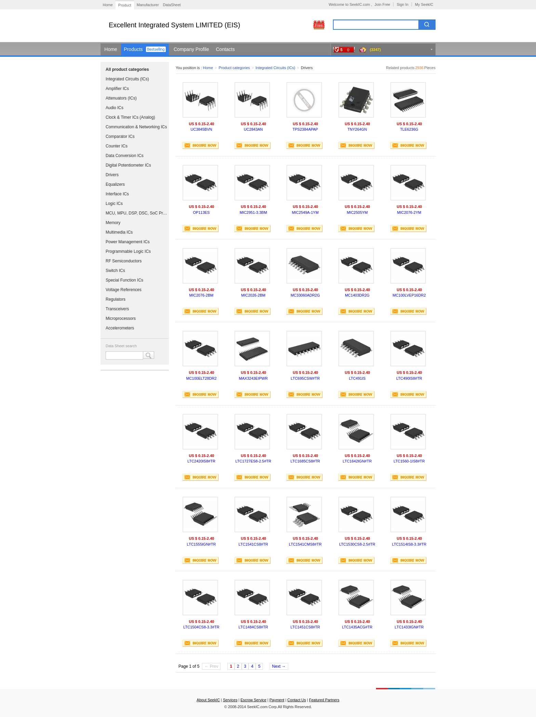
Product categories (234, 68)
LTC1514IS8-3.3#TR (409, 544)
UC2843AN (253, 129)
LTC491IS (357, 378)
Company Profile (191, 49)
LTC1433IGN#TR (409, 627)
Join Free (382, 4)
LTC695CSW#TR (305, 378)
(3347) (375, 50)
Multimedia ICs (119, 232)
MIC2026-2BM (253, 295)
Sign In (402, 4)
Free (319, 25)
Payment (276, 700)
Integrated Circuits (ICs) (127, 79)
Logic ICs (114, 203)
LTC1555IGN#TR (201, 544)
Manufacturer (148, 5)
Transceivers (117, 309)
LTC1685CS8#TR (305, 461)
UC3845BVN (201, 129)
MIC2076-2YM (409, 212)
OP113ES (201, 212)
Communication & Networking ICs (136, 127)
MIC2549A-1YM (305, 212)
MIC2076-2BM (201, 295)
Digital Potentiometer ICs (128, 165)
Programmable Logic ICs (128, 251)
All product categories (127, 69)
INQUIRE (201, 145)
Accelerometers (120, 328)
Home (108, 5)
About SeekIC (208, 700)
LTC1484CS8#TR (253, 627)
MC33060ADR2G (305, 295)
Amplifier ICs (117, 88)
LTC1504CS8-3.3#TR (201, 627)
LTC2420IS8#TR (201, 461)
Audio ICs (114, 107)
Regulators (115, 299)
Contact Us (296, 700)
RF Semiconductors (124, 261)
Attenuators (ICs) (121, 98)
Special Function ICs (124, 280)
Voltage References (124, 289)
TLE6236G (409, 129)
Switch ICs (115, 270)
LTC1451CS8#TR (305, 627)
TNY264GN (357, 129)
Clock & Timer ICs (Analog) (130, 117)
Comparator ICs (120, 136)
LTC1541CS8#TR (253, 544)
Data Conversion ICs (125, 155)
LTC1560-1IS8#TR (409, 461)
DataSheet (172, 5)
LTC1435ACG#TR (357, 627)
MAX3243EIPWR (253, 378)
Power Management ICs (128, 241)
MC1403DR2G (357, 295)
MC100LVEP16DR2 (409, 295)
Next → (279, 666)
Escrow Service (253, 700)
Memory (113, 222)
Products (133, 49)
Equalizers (115, 184)
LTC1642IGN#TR (357, 461)
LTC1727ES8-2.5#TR (253, 461)
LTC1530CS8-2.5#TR (357, 544)
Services (230, 700)
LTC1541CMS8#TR (305, 544)
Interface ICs (117, 194)
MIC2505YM (357, 212)
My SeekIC (424, 4)
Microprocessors (121, 318)
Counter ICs (117, 146)
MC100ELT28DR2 (201, 378)
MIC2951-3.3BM (253, 212)
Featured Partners (324, 700)
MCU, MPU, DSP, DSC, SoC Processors (136, 213)
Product (124, 5)
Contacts (225, 49)
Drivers (112, 174)
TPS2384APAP (305, 129)
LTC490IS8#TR (409, 378)
